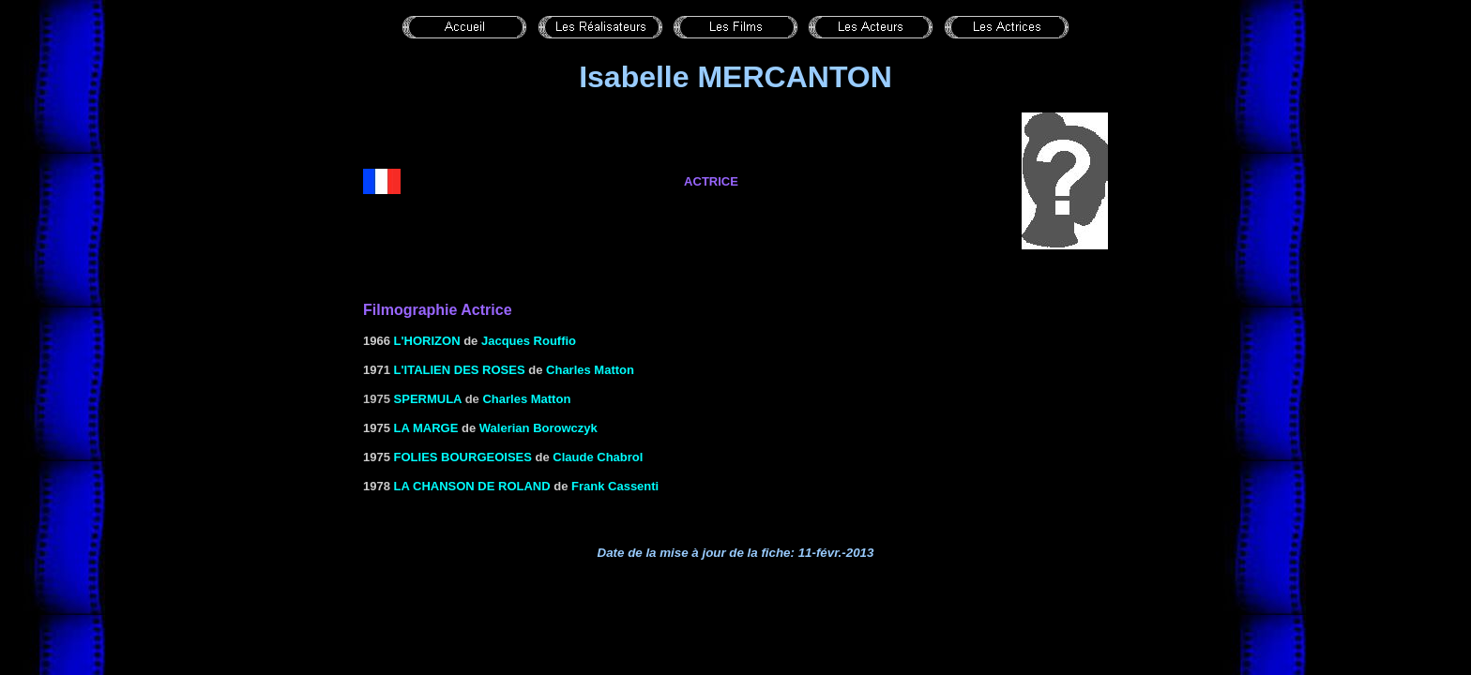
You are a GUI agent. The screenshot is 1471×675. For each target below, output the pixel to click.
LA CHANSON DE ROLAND (472, 486)
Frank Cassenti (615, 486)
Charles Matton (590, 370)
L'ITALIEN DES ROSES (459, 370)
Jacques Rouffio (528, 341)
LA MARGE (426, 428)
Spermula (428, 399)
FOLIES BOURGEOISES (463, 457)
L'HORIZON (427, 341)
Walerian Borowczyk (538, 428)
